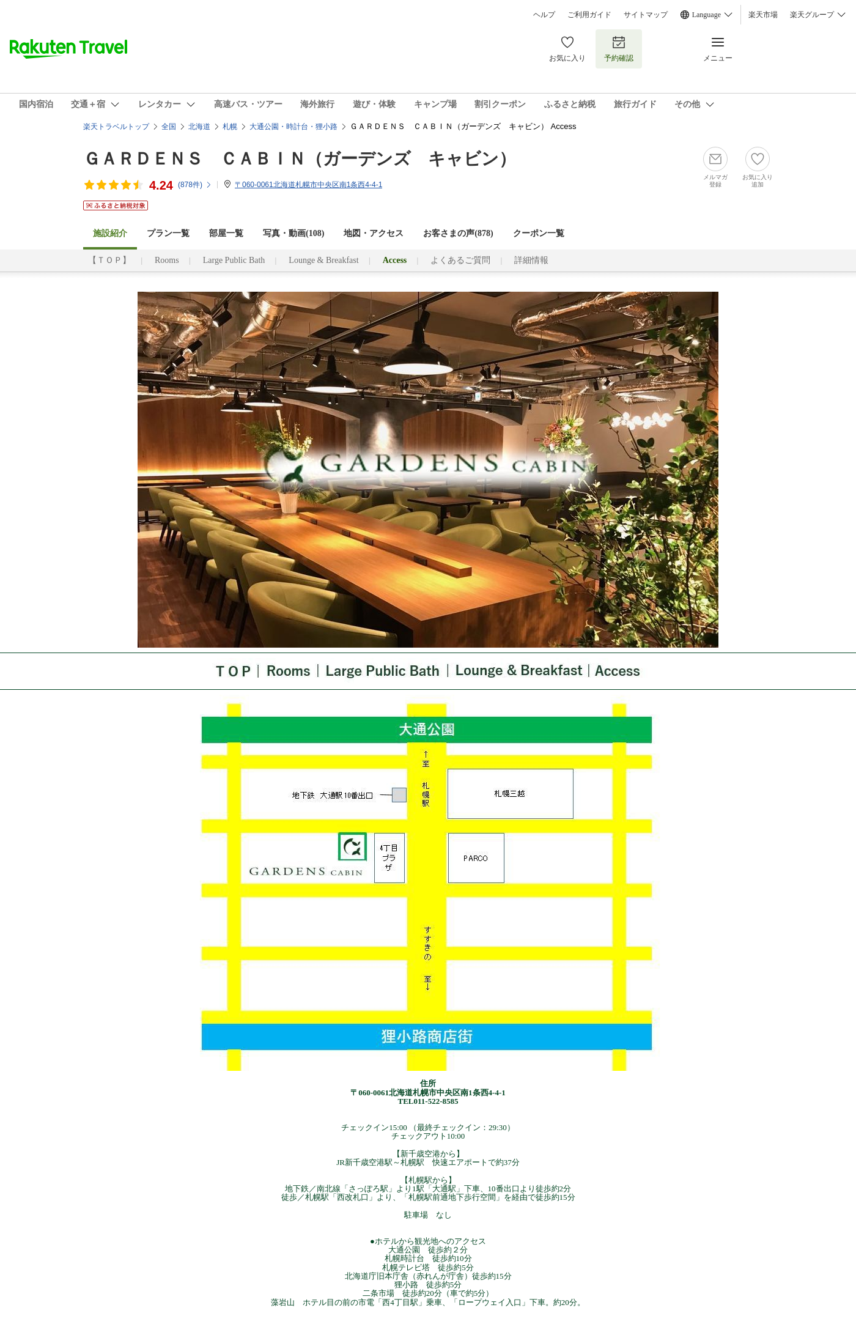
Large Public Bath (234, 260)
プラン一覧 (168, 233)
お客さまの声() (458, 233)
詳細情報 (531, 260)
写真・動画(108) (293, 233)
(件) (195, 184)
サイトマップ (646, 14)
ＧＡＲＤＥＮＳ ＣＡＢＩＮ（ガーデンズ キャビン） (299, 158)
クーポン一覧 (538, 233)
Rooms (167, 260)
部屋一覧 (226, 233)
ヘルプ (544, 14)
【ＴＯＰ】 (109, 260)
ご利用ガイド (589, 14)
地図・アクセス (374, 233)
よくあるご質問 (460, 260)
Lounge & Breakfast (323, 260)
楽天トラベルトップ (116, 126)
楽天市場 (763, 14)
